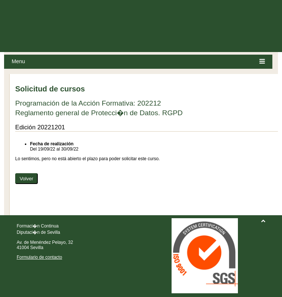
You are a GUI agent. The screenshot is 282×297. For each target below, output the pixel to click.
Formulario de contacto (39, 257)
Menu (138, 61)
